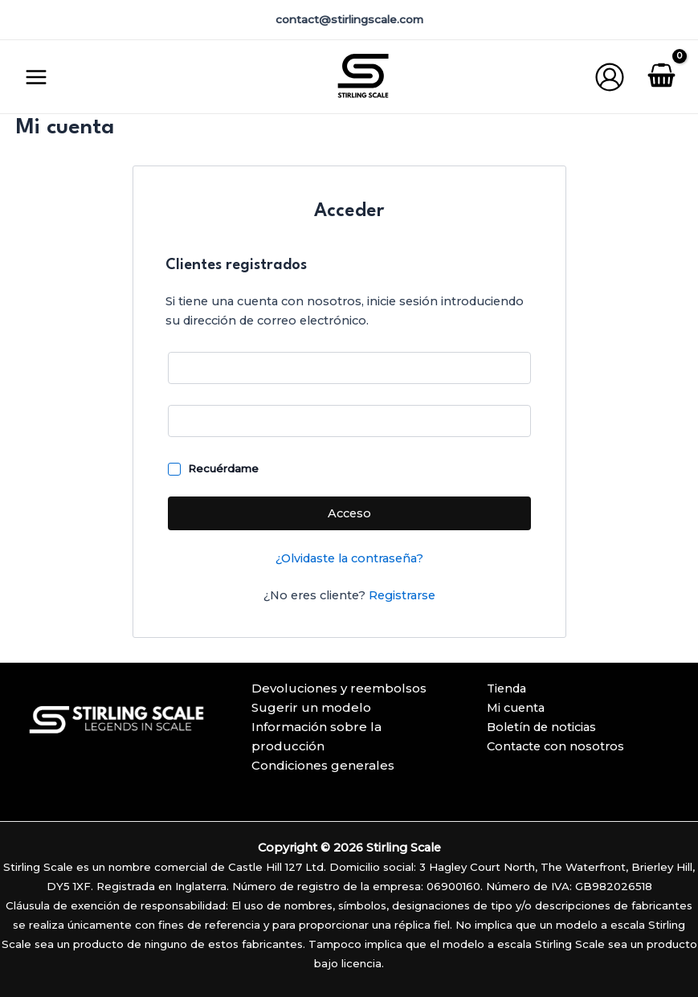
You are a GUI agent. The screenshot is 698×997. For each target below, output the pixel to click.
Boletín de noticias (541, 727)
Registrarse (402, 595)
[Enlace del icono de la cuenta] (609, 77)
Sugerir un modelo (311, 707)
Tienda (506, 688)
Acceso (349, 513)
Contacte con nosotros (555, 746)
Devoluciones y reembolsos (339, 688)
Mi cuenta (516, 708)
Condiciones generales (322, 765)
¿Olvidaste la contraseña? (349, 558)
